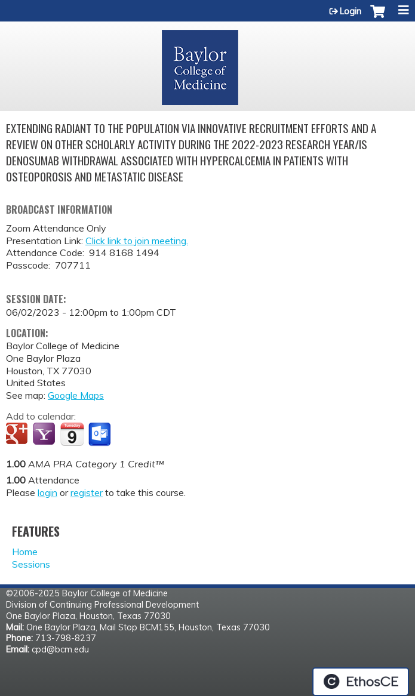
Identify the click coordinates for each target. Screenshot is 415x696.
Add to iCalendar (72, 434)
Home (25, 552)
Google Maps (76, 395)
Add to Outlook (100, 434)
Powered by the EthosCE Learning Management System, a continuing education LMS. (360, 681)
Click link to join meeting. (136, 241)
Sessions (31, 564)
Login (350, 11)
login (47, 492)
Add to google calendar (18, 434)
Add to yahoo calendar (45, 434)
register (86, 492)
